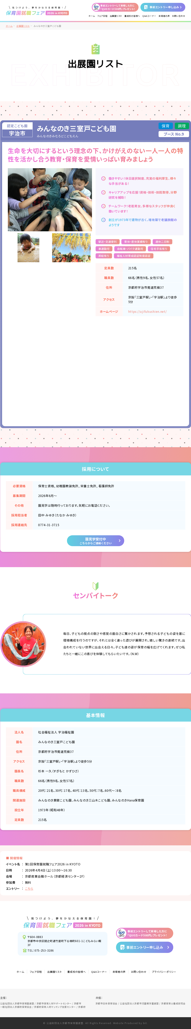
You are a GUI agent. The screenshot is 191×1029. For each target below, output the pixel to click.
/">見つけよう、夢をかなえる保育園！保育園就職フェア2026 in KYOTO (37, 10)
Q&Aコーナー (149, 15)
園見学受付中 (95, 540)
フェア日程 (102, 15)
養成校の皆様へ (132, 15)
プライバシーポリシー (164, 972)
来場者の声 (164, 15)
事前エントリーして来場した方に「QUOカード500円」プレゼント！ (117, 7)
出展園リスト (116, 15)
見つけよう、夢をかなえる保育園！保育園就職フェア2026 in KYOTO (63, 922)
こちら (29, 888)
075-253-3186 (44, 950)
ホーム (92, 15)
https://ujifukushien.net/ (147, 311)
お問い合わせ (178, 15)
